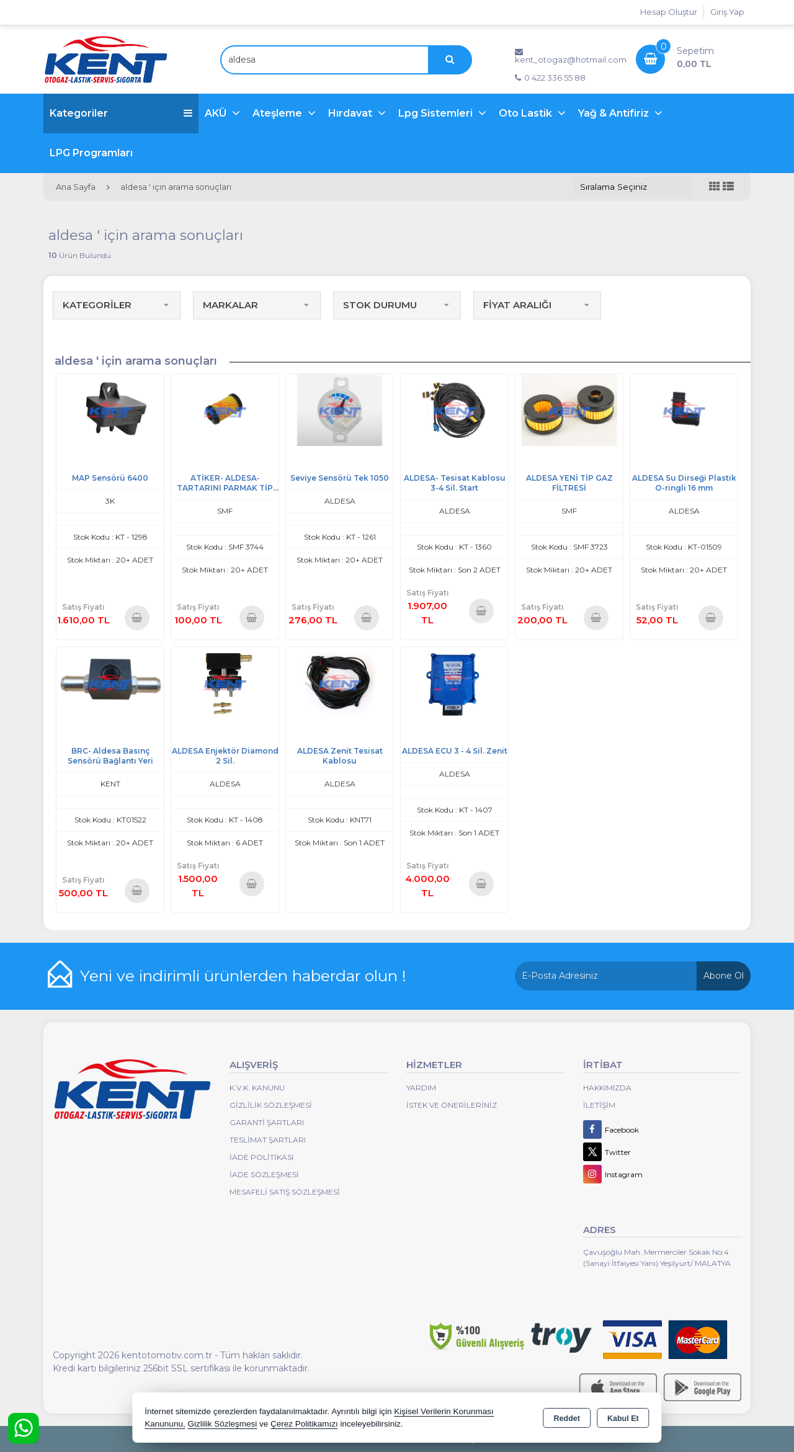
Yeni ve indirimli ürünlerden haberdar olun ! (243, 975)
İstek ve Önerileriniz (451, 1105)
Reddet (567, 1418)
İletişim (599, 1105)
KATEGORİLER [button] (117, 305)
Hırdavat (351, 113)
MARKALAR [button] (257, 305)
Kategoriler (121, 113)
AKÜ (217, 113)
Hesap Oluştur (668, 12)
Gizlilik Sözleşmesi (271, 1105)
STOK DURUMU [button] (397, 305)
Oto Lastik (527, 113)
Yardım (421, 1087)
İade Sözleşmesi (264, 1174)
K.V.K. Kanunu (257, 1087)
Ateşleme (278, 113)
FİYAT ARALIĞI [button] (537, 305)
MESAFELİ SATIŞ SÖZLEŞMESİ (285, 1191)
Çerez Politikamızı (304, 1423)
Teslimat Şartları (268, 1139)
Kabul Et (623, 1418)
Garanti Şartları (267, 1122)
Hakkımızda (607, 1087)
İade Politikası (261, 1157)
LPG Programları (91, 153)
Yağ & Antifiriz (614, 113)
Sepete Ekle (137, 617)
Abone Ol (723, 975)
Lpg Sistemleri (436, 113)
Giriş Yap (727, 12)
